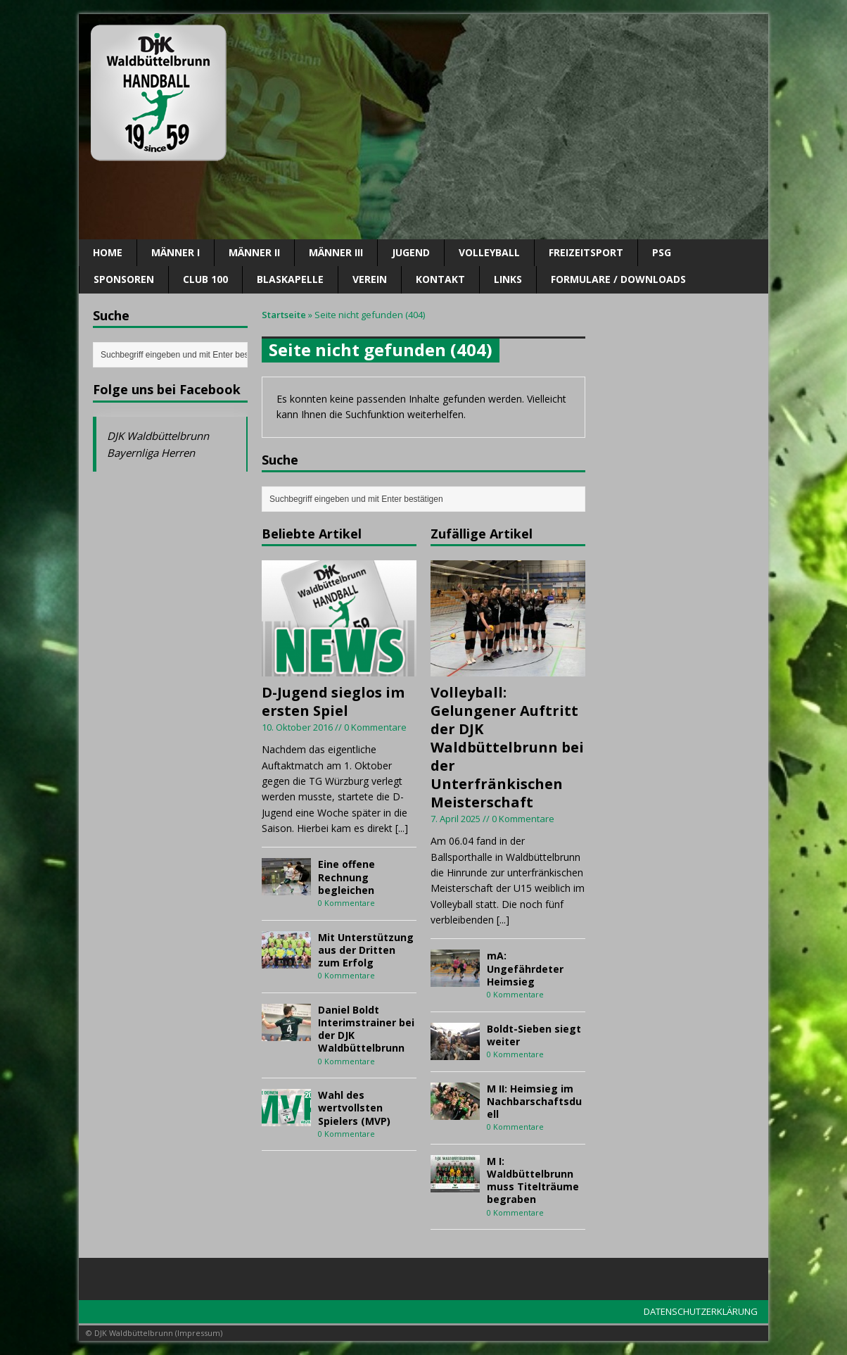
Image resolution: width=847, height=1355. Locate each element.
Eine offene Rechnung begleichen (346, 876)
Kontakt (440, 279)
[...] (401, 828)
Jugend (411, 252)
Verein (369, 279)
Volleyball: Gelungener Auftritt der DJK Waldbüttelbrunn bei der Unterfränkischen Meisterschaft (507, 747)
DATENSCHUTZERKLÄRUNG (701, 1311)
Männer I (175, 252)
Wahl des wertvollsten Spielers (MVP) (354, 1107)
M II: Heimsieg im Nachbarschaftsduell (534, 1101)
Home (107, 252)
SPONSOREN (124, 279)
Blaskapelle (290, 279)
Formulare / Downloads (618, 279)
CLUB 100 (205, 279)
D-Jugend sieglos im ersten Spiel (333, 701)
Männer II (254, 252)
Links (508, 279)
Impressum (198, 1333)
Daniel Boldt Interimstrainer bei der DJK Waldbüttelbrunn (366, 1029)
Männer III (336, 252)
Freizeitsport (586, 252)
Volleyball (489, 252)
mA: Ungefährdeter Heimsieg (525, 968)
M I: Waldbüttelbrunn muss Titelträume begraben (533, 1180)
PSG (661, 252)
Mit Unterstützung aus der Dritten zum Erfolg (366, 950)
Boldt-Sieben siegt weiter (534, 1035)
